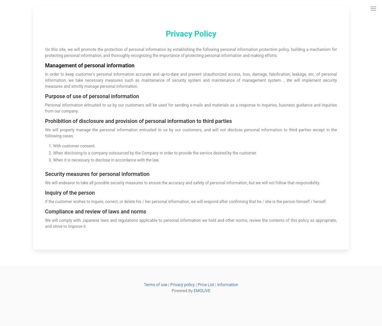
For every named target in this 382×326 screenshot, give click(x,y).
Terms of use (155, 284)
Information (227, 284)
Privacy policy (182, 284)
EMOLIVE (202, 290)
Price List (206, 284)
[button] (373, 8)
